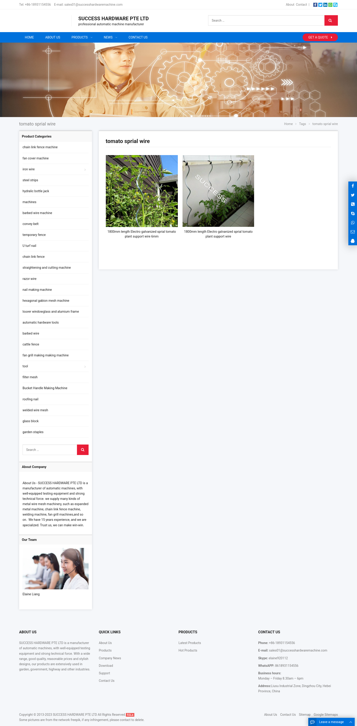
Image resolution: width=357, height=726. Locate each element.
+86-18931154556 (38, 4)
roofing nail (30, 399)
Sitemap (305, 714)
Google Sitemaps (326, 714)
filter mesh (30, 377)
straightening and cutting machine (47, 267)
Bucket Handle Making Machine (45, 388)
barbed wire (31, 333)
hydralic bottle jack (36, 191)
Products (105, 650)
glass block (30, 421)
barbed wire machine (37, 213)
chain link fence (34, 256)
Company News (110, 658)
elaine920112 (278, 658)
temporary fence (34, 235)
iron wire (29, 169)
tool (25, 366)
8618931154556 (286, 665)
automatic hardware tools (41, 322)
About (290, 4)
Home (29, 37)
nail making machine (37, 289)
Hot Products (187, 650)
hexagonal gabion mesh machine (46, 300)
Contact (301, 4)
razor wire (29, 279)
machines (29, 202)
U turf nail (29, 246)
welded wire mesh (35, 410)
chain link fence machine (40, 147)
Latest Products (189, 643)
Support (104, 673)
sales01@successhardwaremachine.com (93, 4)
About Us (105, 643)
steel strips (30, 180)
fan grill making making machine (46, 355)
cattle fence (31, 344)
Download (106, 665)
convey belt (30, 224)
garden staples (33, 432)
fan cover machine (36, 158)
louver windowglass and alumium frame (51, 311)
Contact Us (107, 681)
